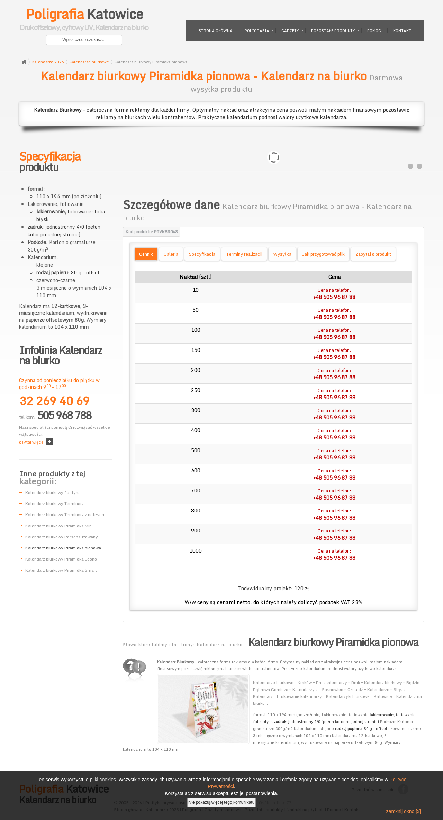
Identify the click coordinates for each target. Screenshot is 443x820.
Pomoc (374, 31)
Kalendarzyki (305, 689)
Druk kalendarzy (331, 682)
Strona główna (216, 31)
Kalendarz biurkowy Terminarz (54, 503)
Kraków (305, 682)
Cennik (146, 254)
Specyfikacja (202, 254)
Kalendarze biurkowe (89, 62)
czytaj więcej (32, 442)
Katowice (84, 21)
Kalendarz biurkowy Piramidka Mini (59, 525)
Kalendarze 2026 (48, 62)
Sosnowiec (332, 689)
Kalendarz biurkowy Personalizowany (61, 537)
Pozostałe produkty (333, 31)
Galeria (171, 254)
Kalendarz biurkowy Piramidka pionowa (63, 548)
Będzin (412, 682)
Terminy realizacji (244, 254)
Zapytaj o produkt (373, 254)
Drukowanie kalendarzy (299, 696)
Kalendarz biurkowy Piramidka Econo (61, 559)
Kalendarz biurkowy (383, 682)
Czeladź (355, 689)
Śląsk (399, 689)
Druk (355, 682)
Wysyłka (282, 254)
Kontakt (402, 31)
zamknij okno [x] (403, 811)
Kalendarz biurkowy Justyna (53, 492)
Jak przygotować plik (323, 254)
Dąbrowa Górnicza (270, 689)
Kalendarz (263, 696)
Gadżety (290, 31)
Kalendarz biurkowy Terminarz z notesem (65, 514)
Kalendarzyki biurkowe (348, 696)
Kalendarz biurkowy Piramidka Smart (61, 570)
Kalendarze (378, 689)
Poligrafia (257, 31)
